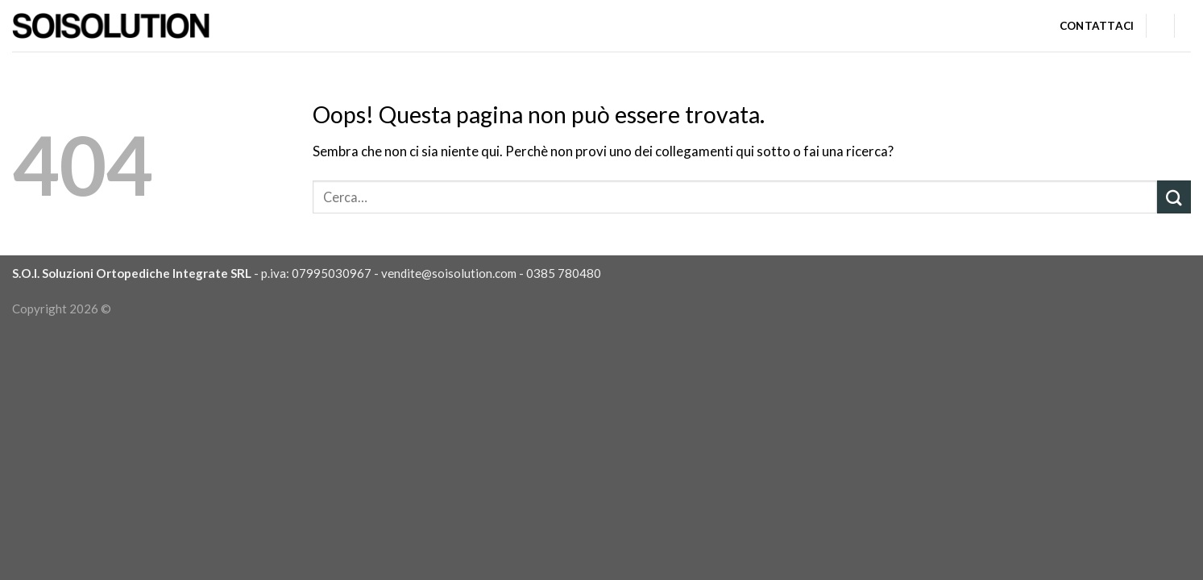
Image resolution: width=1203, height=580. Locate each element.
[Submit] (1174, 196)
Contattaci (1097, 25)
